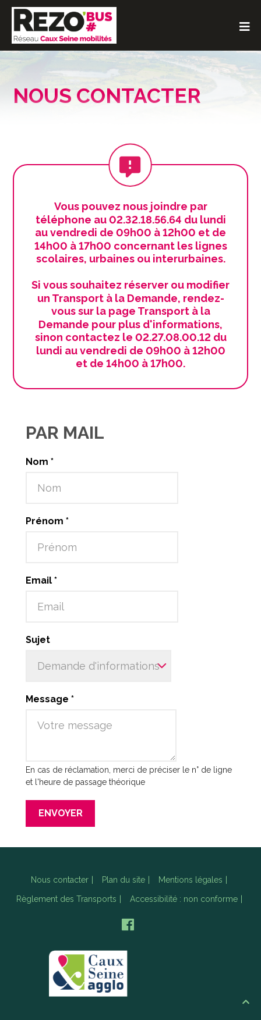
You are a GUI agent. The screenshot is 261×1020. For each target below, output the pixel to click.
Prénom (47, 521)
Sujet (38, 639)
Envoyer (60, 813)
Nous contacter (60, 879)
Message (50, 699)
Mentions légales (190, 879)
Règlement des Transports (66, 899)
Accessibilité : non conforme (184, 899)
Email (41, 580)
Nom (40, 461)
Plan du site (123, 879)
